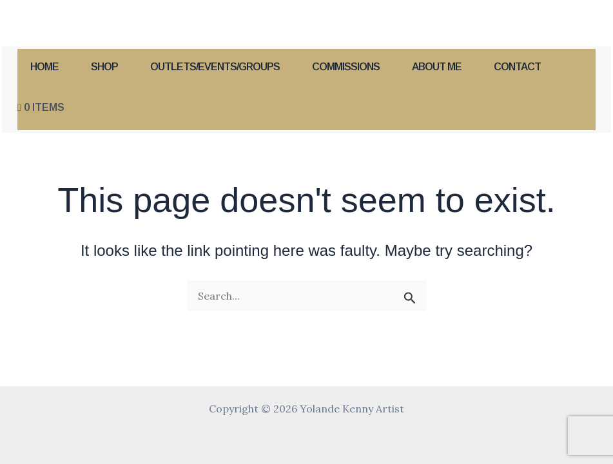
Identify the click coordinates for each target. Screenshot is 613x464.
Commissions (346, 66)
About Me (437, 66)
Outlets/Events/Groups (215, 66)
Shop (104, 66)
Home (44, 66)
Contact (517, 66)
